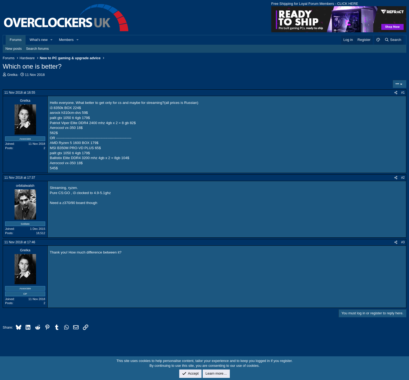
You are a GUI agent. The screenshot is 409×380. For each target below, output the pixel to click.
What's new (39, 40)
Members (66, 40)
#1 (403, 92)
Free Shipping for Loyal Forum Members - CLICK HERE (314, 4)
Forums (16, 40)
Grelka (12, 75)
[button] (51, 39)
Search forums (37, 49)
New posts (13, 49)
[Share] (395, 93)
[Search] (392, 39)
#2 (403, 178)
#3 (403, 242)
